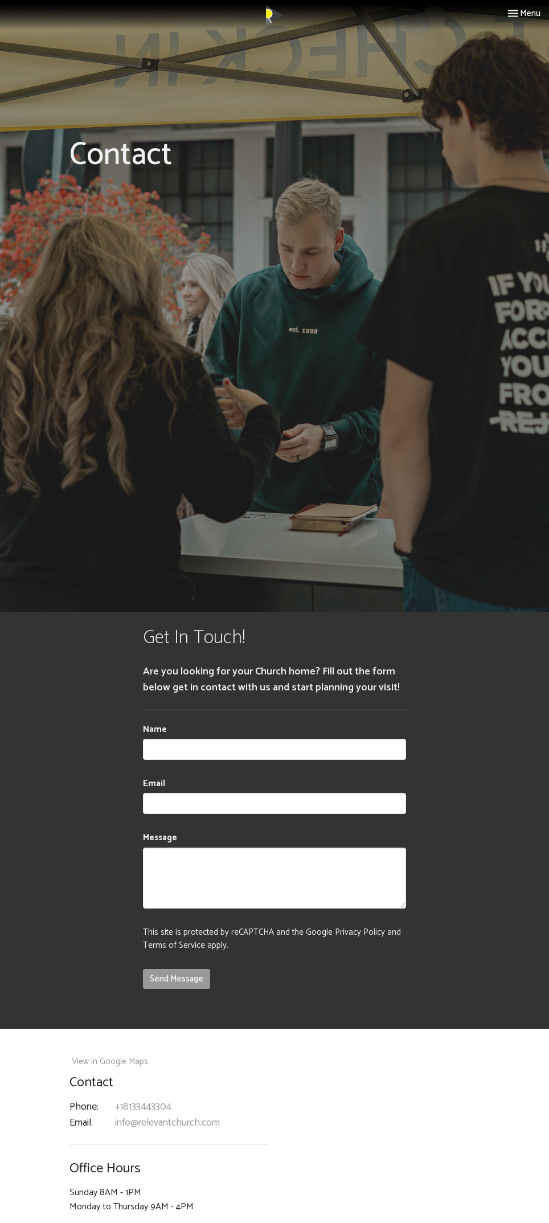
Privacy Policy (360, 932)
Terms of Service (174, 945)
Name (155, 729)
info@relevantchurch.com (167, 1123)
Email (154, 783)
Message (160, 837)
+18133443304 (143, 1107)
